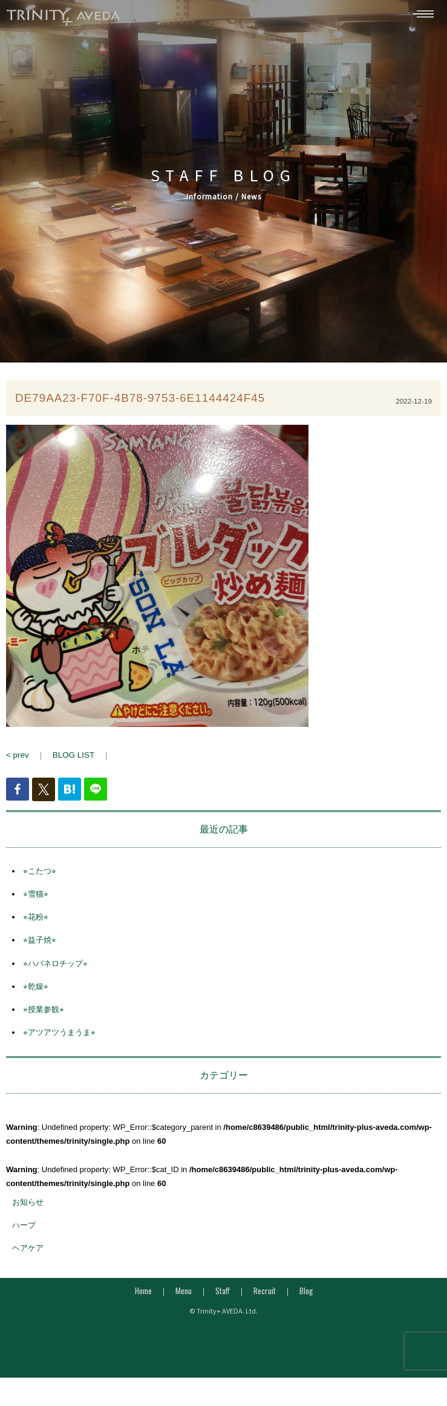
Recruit (264, 1297)
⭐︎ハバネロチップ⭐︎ (55, 968)
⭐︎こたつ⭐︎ (39, 876)
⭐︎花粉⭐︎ (35, 922)
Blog (306, 1297)
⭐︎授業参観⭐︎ (43, 1014)
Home (143, 1297)
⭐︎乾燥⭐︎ (35, 991)
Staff (222, 1297)
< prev (17, 761)
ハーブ (24, 1230)
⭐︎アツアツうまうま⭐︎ (59, 1038)
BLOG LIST (72, 761)
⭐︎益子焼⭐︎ (39, 945)
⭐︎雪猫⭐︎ (35, 899)
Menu (183, 1297)
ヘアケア (28, 1253)
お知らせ (28, 1207)
